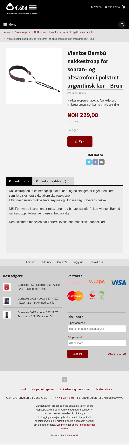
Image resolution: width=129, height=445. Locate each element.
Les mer (61, 426)
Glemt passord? (117, 355)
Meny (9, 24)
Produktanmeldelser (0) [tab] (51, 182)
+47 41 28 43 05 (63, 399)
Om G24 (62, 262)
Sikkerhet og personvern (75, 391)
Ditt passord (74, 338)
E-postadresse (76, 323)
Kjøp (79, 141)
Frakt (23, 391)
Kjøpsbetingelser (43, 391)
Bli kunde (46, 262)
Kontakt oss (96, 262)
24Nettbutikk (71, 437)
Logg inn (78, 262)
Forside (7, 32)
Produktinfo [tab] (17, 182)
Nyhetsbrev (104, 391)
